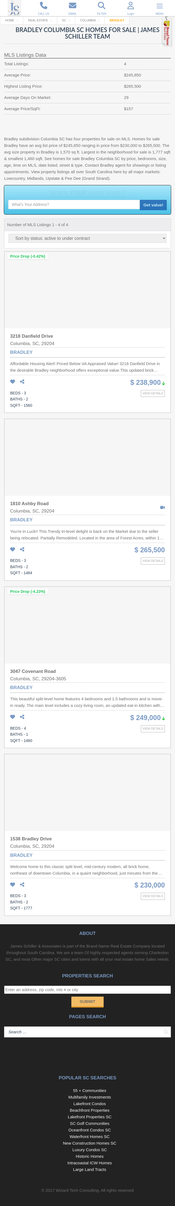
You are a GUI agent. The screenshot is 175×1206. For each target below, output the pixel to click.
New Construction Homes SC (89, 1143)
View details (152, 393)
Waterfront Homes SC (90, 1136)
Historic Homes (90, 1156)
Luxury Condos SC (89, 1149)
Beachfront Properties (89, 1110)
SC (64, 20)
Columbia (88, 20)
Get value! (153, 205)
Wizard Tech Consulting (77, 1190)
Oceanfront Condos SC (89, 1130)
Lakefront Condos (90, 1103)
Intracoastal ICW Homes (90, 1163)
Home (9, 20)
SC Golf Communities (89, 1123)
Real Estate (38, 20)
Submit (87, 1001)
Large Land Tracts (89, 1169)
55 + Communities (89, 1090)
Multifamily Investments (89, 1097)
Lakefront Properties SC (90, 1116)
